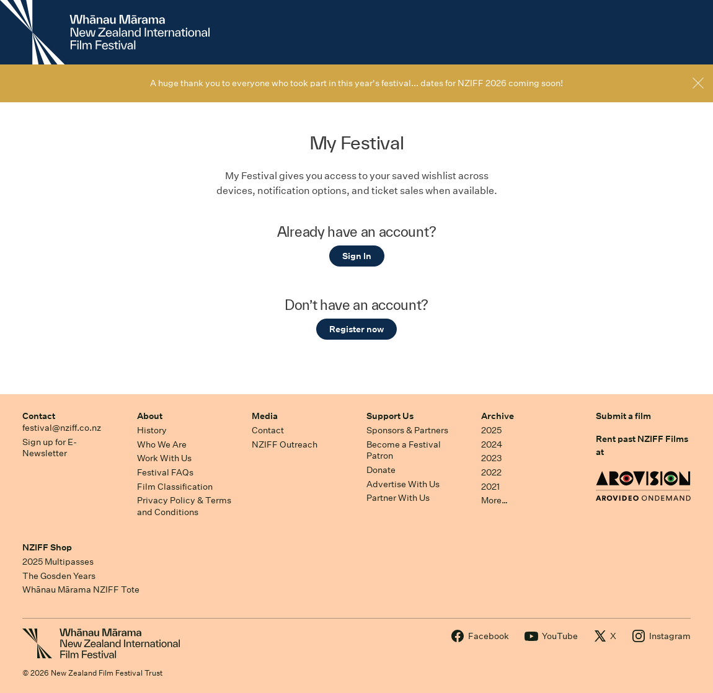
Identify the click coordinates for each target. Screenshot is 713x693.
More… (494, 500)
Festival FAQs (165, 472)
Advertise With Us (403, 484)
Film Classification (175, 486)
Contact (38, 416)
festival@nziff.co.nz (61, 427)
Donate (381, 469)
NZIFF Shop (47, 547)
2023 (491, 458)
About (149, 416)
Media (265, 416)
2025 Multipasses (58, 561)
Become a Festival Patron (403, 450)
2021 (490, 486)
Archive (497, 416)
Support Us (390, 416)
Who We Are (162, 444)
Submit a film (623, 416)
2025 (491, 430)
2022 (491, 472)
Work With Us (164, 458)
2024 (491, 444)
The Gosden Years (58, 575)
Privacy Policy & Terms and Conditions (184, 506)
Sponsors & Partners (407, 430)
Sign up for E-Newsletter (49, 447)
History (152, 430)
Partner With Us (398, 497)
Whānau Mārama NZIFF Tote (81, 589)
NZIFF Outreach (284, 444)
